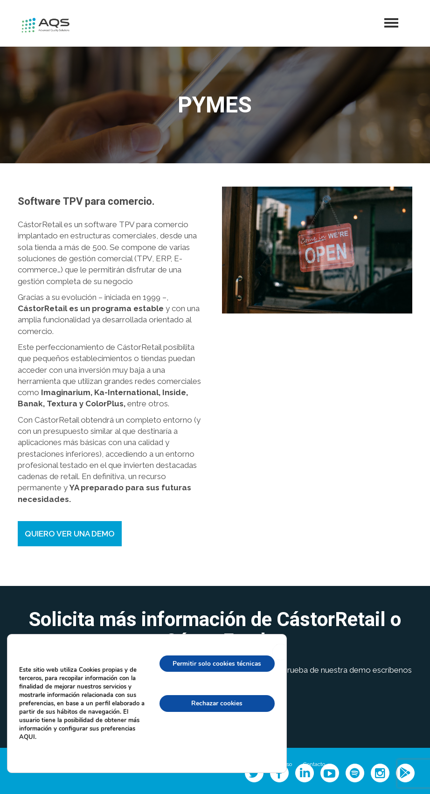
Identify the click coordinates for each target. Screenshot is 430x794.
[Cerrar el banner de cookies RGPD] (280, 651)
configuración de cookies (216, 742)
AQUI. (27, 736)
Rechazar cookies (216, 702)
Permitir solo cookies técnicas (216, 662)
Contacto (314, 764)
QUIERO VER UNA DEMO (70, 533)
